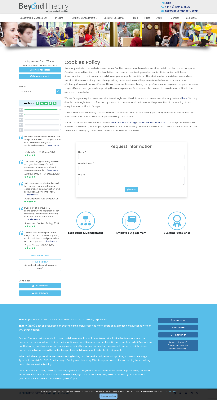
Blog (135, 18)
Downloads (178, 320)
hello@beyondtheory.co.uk (181, 10)
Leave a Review (40, 264)
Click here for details (40, 69)
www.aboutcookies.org (123, 122)
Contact (175, 18)
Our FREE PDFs (40, 285)
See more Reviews (40, 255)
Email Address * (86, 163)
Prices (147, 18)
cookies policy (171, 391)
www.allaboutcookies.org (152, 122)
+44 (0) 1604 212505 (177, 7)
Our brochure (40, 293)
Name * (82, 152)
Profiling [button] (59, 18)
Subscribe (178, 327)
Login (166, 3)
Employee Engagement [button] (84, 18)
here (184, 98)
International (191, 18)
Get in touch (178, 334)
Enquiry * (82, 174)
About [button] (159, 18)
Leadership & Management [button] (33, 18)
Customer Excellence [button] (114, 18)
